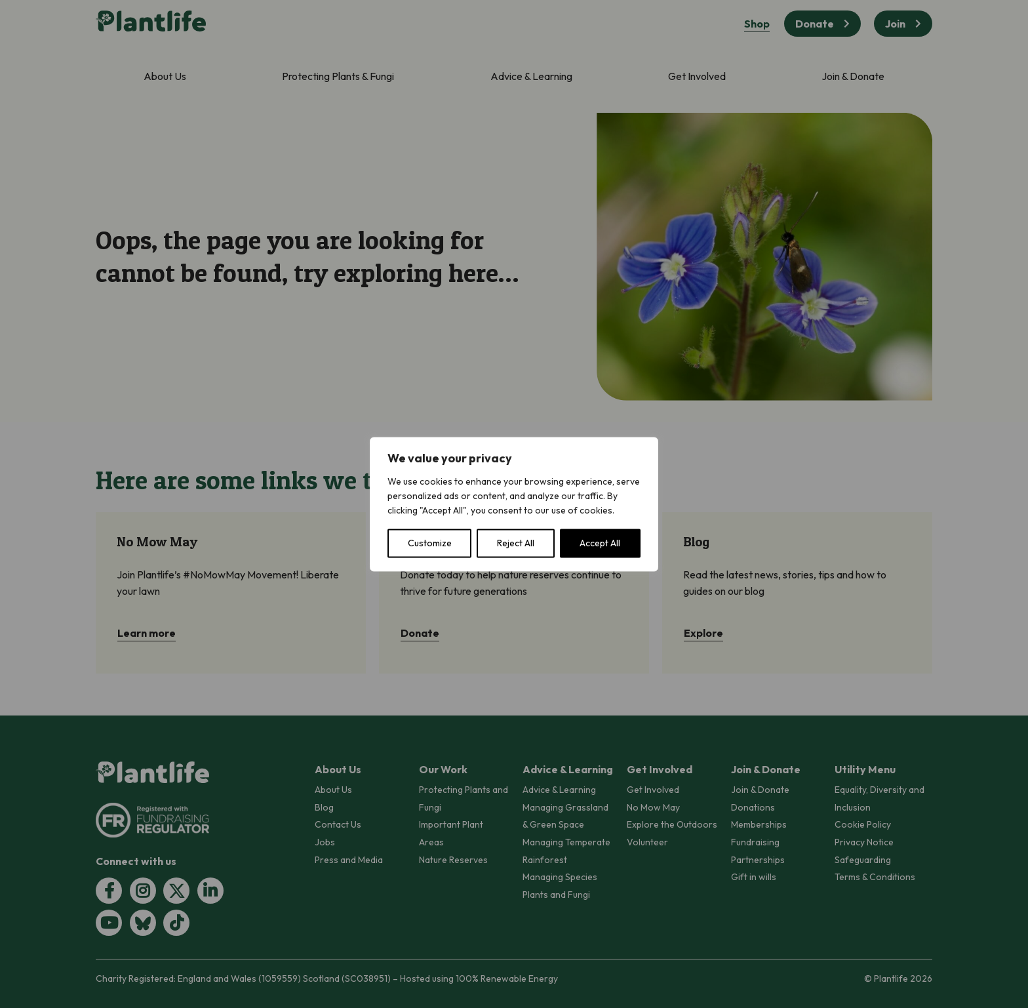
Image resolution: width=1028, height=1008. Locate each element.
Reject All (515, 543)
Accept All (600, 543)
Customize (430, 543)
